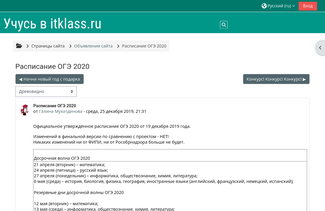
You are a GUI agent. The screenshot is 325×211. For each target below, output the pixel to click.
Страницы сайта (48, 46)
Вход (308, 5)
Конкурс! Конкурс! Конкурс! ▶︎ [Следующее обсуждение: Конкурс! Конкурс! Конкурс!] (276, 79)
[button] (278, 5)
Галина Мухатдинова (60, 111)
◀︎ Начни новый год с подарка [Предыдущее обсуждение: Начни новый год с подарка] (49, 79)
